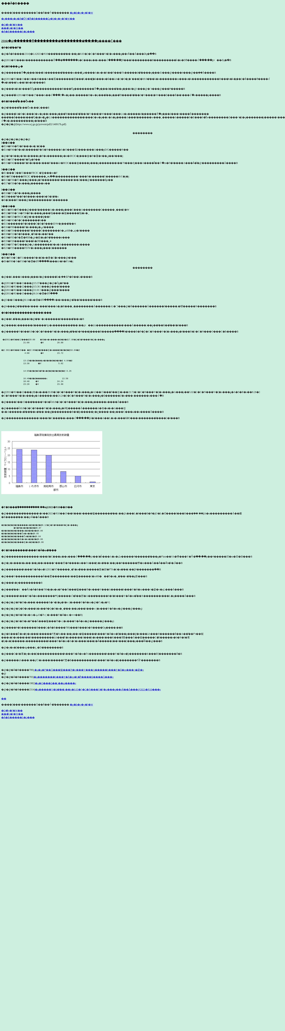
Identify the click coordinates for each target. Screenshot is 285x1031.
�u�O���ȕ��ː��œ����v (55, 687)
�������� (143, 133)
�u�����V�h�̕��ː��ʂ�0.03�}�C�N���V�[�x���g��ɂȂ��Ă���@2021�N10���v (98, 693)
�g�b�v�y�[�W (81, 12)
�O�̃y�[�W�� (12, 24)
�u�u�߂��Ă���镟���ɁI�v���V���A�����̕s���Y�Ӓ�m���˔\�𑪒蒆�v (89, 673)
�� (3, 702)
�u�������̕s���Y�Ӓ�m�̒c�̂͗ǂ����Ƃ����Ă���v (74, 680)
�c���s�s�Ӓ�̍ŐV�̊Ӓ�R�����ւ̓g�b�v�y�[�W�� (38, 18)
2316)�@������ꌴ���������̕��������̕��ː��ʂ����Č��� (61, 41)
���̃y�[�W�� (12, 28)
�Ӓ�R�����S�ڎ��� (18, 31)
